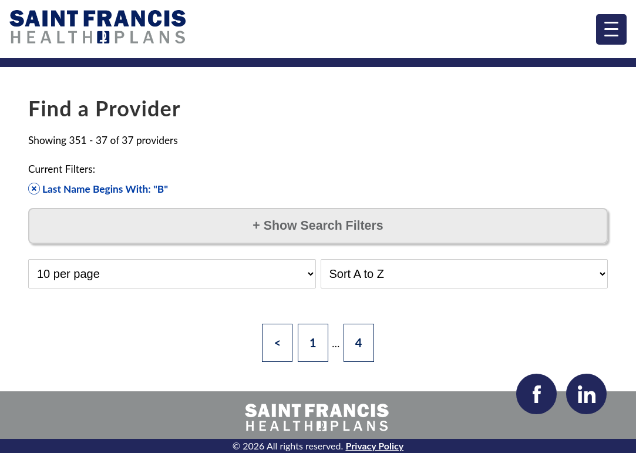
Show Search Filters (318, 226)
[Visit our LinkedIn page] (586, 394)
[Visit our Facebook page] (536, 394)
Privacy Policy (374, 445)
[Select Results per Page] (172, 273)
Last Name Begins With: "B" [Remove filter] (98, 189)
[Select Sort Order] (464, 273)
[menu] (611, 29)
